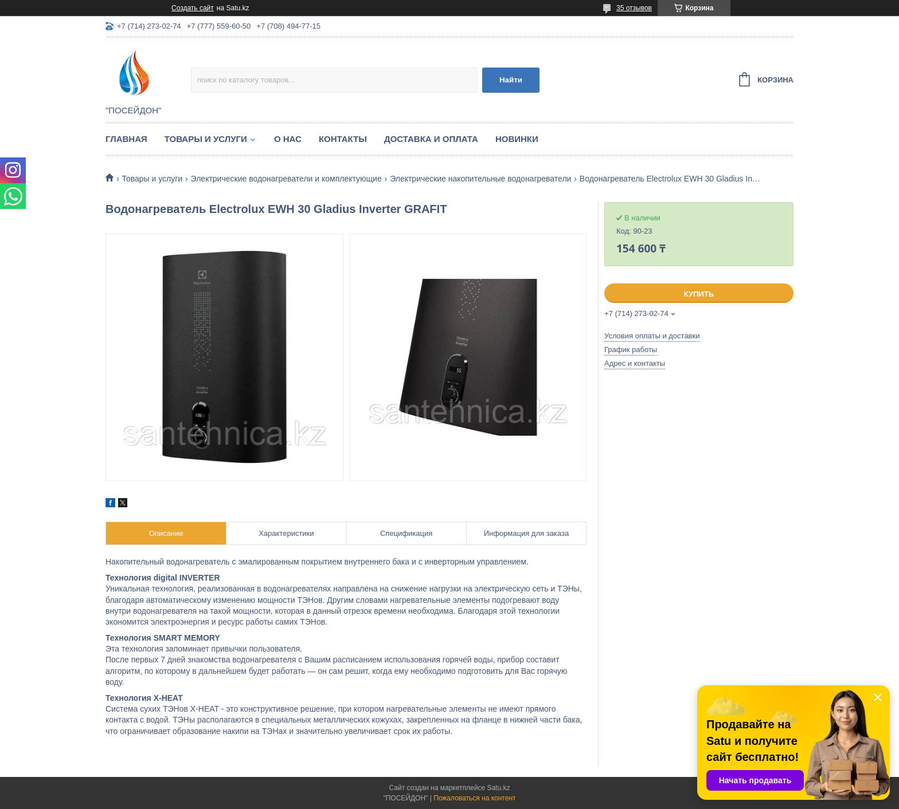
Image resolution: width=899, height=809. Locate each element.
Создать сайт (192, 8)
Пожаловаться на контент (474, 798)
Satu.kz (498, 788)
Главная (126, 139)
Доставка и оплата (431, 139)
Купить (699, 294)
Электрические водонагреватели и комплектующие (286, 178)
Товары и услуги (206, 139)
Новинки (516, 139)
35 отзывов (634, 8)
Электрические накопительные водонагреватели (480, 178)
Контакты (343, 139)
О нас (288, 139)
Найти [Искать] (510, 80)
